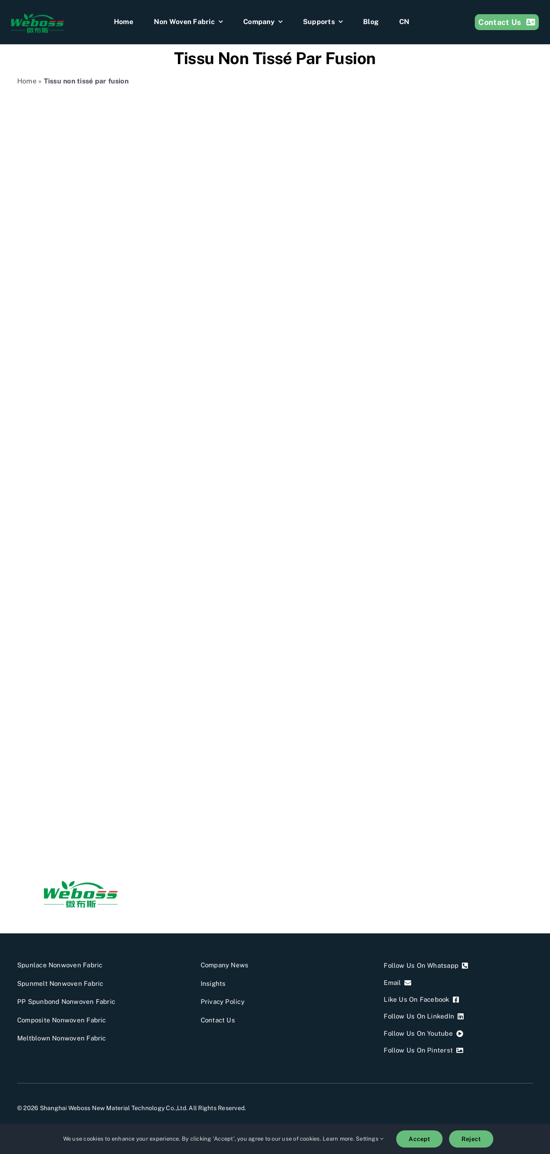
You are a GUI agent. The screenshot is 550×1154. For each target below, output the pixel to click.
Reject (471, 1139)
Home (27, 81)
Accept (419, 1139)
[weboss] (37, 16)
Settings (369, 1139)
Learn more (338, 1139)
